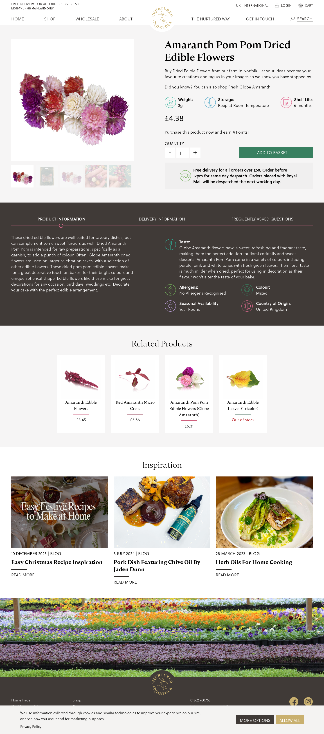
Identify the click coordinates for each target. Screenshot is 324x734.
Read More (22, 574)
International (255, 5)
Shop (49, 19)
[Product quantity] (182, 153)
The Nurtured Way (210, 19)
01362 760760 (200, 700)
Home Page (21, 700)
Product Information (62, 219)
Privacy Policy (30, 726)
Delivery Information (162, 219)
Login (283, 5)
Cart (305, 5)
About (126, 19)
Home (17, 19)
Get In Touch (260, 19)
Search (292, 19)
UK (238, 5)
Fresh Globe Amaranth (249, 87)
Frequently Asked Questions (262, 219)
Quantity (174, 143)
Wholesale (87, 19)
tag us (214, 76)
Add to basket (272, 152)
